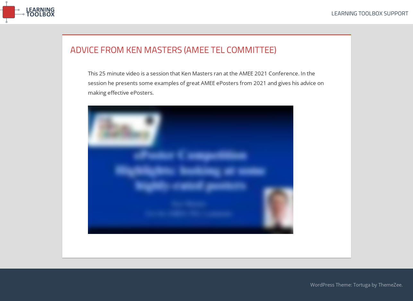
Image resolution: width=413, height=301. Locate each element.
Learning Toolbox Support (369, 13)
